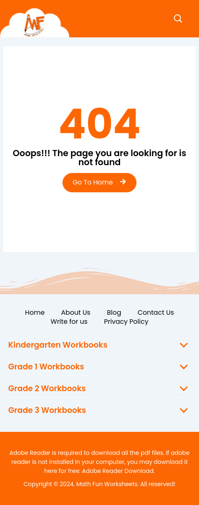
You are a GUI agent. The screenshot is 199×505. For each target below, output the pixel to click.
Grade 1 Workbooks (46, 366)
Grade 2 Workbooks (47, 388)
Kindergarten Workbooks (57, 345)
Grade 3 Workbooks (47, 410)
